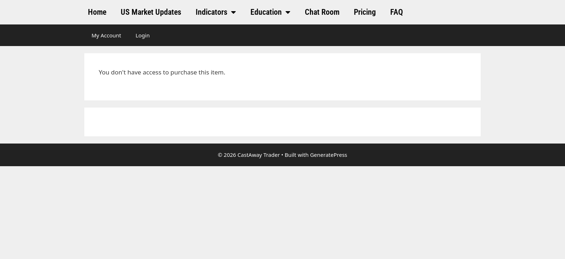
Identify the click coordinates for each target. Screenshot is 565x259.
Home (97, 12)
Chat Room (322, 12)
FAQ (396, 12)
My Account (106, 35)
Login (142, 35)
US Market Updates (151, 12)
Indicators (216, 12)
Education (270, 12)
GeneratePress (328, 154)
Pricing (365, 12)
